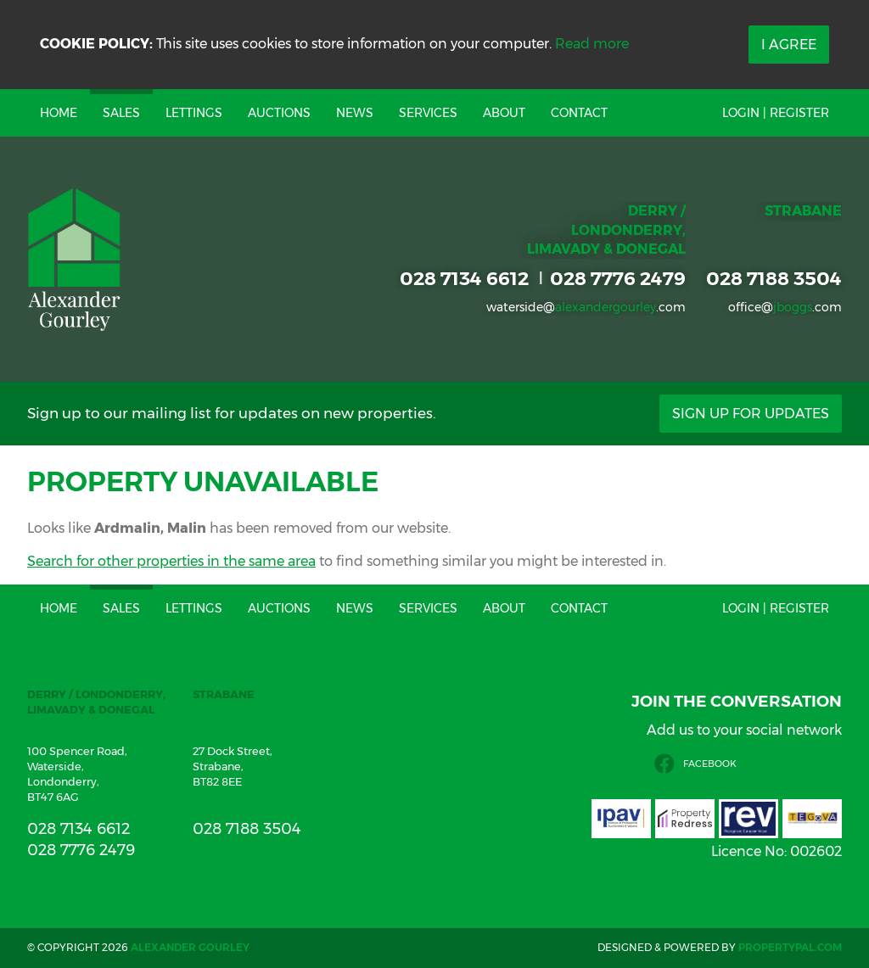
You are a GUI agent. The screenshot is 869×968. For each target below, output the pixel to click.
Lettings (193, 112)
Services (428, 112)
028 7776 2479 (618, 278)
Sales (121, 112)
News (354, 112)
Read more (592, 44)
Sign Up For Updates (750, 414)
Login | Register (775, 112)
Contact (579, 112)
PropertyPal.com (790, 947)
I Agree (788, 44)
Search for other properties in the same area (171, 561)
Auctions (279, 112)
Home (58, 112)
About (504, 112)
